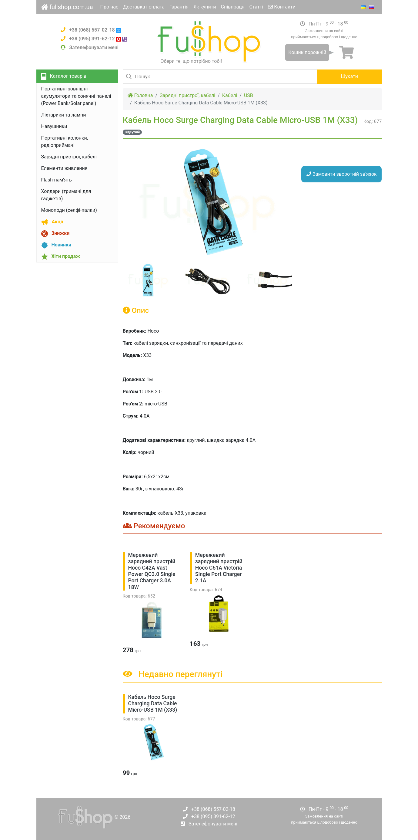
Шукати (349, 76)
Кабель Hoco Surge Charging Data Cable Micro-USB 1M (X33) (152, 703)
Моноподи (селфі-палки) (69, 210)
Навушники (54, 126)
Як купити (204, 7)
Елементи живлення (64, 168)
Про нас (109, 7)
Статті (256, 7)
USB (248, 95)
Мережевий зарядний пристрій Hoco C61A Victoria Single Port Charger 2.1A (218, 568)
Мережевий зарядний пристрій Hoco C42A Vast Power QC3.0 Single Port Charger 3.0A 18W (152, 571)
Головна (140, 95)
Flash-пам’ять (56, 180)
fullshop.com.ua (67, 7)
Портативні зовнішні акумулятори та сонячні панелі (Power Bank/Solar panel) (76, 96)
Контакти (281, 7)
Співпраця (233, 7)
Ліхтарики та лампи (63, 115)
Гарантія (179, 7)
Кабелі (229, 95)
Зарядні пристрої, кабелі (69, 157)
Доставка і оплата (144, 7)
